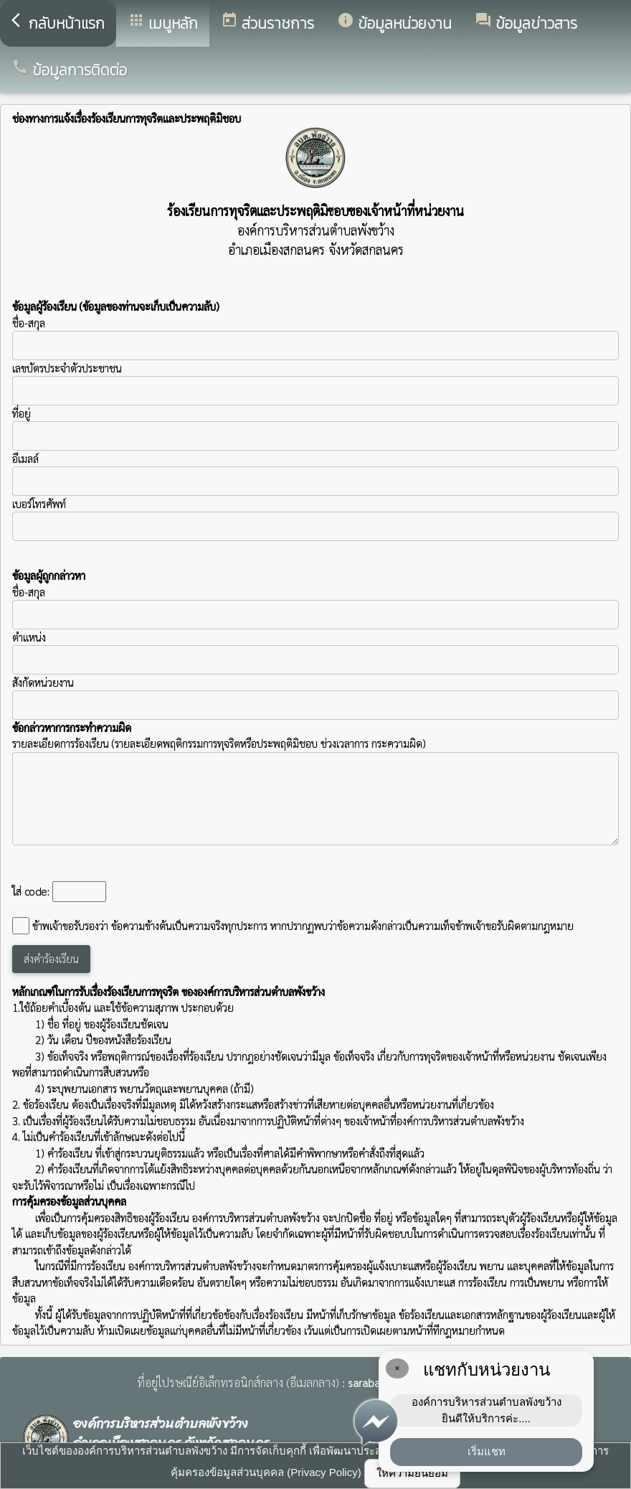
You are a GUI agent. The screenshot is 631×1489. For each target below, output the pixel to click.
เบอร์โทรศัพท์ (39, 503)
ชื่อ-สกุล (315, 338)
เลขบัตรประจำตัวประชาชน (315, 383)
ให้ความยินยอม (412, 1473)
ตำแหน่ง (29, 637)
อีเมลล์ (25, 458)
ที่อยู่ (21, 413)
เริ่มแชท (487, 1451)
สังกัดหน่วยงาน (43, 682)
